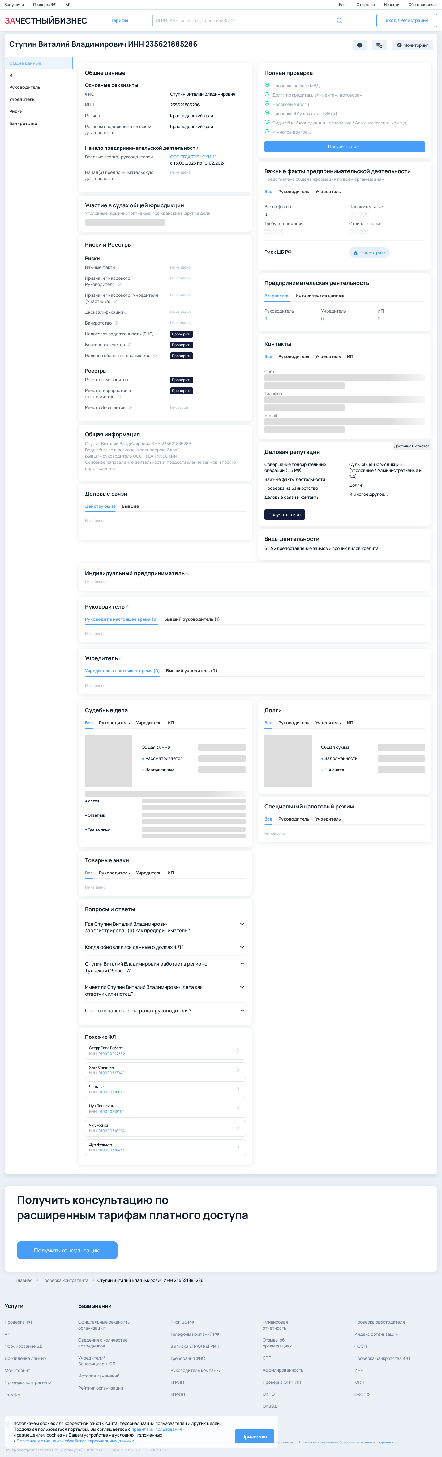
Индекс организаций (376, 1334)
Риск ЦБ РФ (182, 1322)
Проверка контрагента (28, 1382)
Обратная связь (423, 4)
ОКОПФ (362, 1394)
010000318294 (111, 1130)
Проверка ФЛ (45, 4)
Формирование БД (23, 1346)
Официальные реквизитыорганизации (104, 1325)
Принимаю (254, 1436)
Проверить (181, 334)
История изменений (98, 1376)
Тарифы (12, 1394)
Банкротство (23, 123)
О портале (366, 4)
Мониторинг (17, 1370)
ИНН (359, 1370)
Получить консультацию (67, 1250)
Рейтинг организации (100, 1388)
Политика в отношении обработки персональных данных (346, 1442)
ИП (12, 75)
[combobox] (249, 20)
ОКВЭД (270, 1406)
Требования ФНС (187, 1358)
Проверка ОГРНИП (282, 1382)
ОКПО (269, 1394)
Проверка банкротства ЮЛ (382, 1358)
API (68, 4)
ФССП (360, 1346)
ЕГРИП (177, 1382)
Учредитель (22, 99)
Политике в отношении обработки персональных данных (75, 1441)
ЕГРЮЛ (177, 1394)
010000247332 (111, 1053)
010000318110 (111, 1111)
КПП (267, 1358)
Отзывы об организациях (277, 1343)
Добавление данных (26, 1358)
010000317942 (111, 1073)
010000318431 (111, 1150)
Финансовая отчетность (275, 1325)
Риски (16, 111)
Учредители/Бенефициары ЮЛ (96, 1361)
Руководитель (24, 87)
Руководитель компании (195, 1370)
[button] (406, 20)
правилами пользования (156, 1429)
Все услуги (14, 4)
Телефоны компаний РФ (194, 1334)
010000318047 (111, 1092)
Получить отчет (344, 146)
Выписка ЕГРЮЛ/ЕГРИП (194, 1346)
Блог (343, 4)
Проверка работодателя (379, 1322)
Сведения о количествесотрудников (102, 1343)
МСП (359, 1382)
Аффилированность (283, 1370)
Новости (392, 4)
